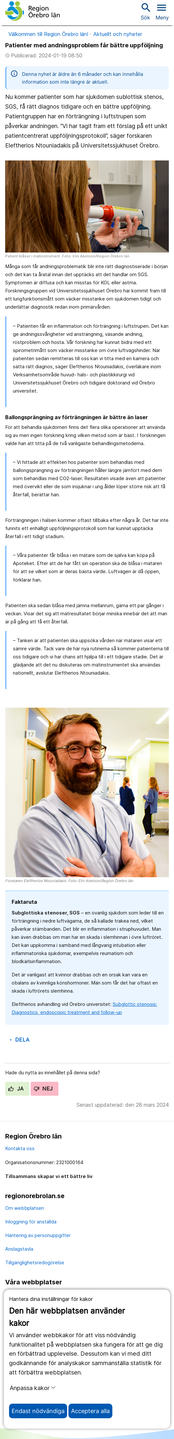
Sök (145, 11)
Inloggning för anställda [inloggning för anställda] (30, 1222)
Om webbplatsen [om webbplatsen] (24, 1208)
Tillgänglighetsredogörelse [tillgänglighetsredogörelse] (34, 1262)
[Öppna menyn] (162, 11)
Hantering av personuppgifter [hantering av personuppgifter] (38, 1235)
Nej (43, 1088)
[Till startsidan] (32, 11)
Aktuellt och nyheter (117, 34)
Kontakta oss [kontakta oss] (20, 1148)
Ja (16, 1088)
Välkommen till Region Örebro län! (48, 34)
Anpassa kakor (33, 1387)
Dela (19, 1039)
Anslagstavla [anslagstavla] (19, 1249)
